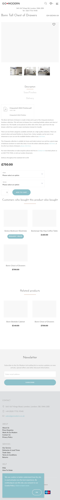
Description (30, 87)
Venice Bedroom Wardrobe (15, 231)
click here (42, 136)
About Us (5, 428)
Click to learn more (22, 486)
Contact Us (41, 150)
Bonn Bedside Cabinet (15, 321)
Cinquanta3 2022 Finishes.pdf (21, 108)
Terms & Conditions (9, 455)
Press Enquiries (7, 430)
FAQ (4, 468)
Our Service (6, 448)
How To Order (7, 470)
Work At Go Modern (9, 432)
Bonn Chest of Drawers (15, 265)
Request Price (15, 236)
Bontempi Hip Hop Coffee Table (44, 231)
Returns (5, 457)
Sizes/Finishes (30, 92)
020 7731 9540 (32, 11)
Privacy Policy (7, 437)
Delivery (30, 98)
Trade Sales (6, 452)
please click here (26, 146)
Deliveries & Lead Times (11, 450)
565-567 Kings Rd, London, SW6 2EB (30, 8)
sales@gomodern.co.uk (15, 416)
